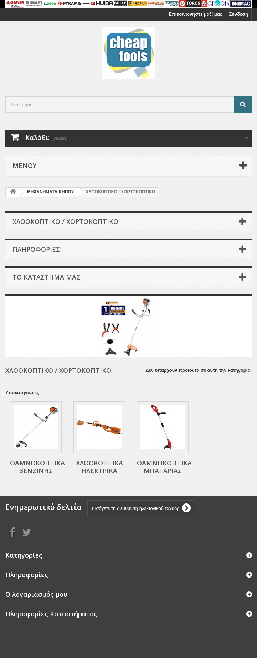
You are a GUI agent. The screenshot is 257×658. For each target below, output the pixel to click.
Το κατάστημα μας (46, 277)
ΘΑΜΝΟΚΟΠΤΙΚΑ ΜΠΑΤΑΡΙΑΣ (164, 467)
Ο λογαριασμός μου (36, 594)
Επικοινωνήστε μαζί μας (195, 14)
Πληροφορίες (36, 249)
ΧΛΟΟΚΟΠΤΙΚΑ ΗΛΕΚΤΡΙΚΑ (99, 467)
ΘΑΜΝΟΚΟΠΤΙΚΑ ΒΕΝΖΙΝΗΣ (37, 467)
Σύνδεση (238, 14)
